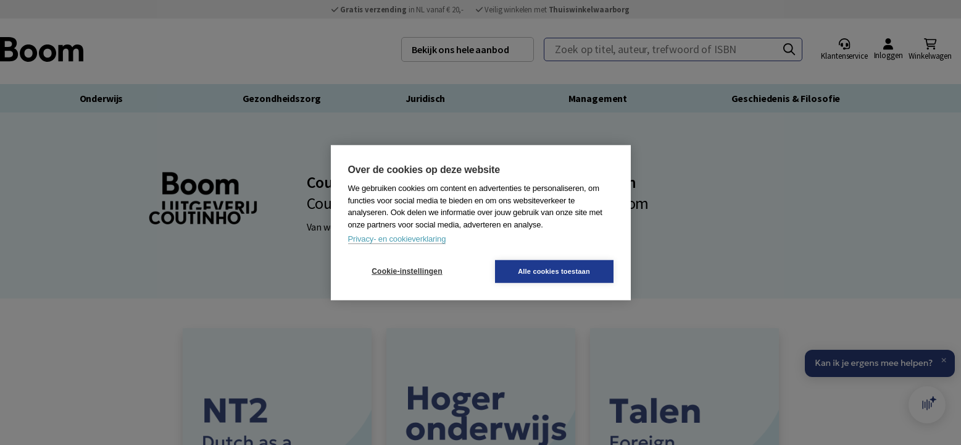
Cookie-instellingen (407, 271)
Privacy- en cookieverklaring (397, 239)
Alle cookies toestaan (554, 270)
